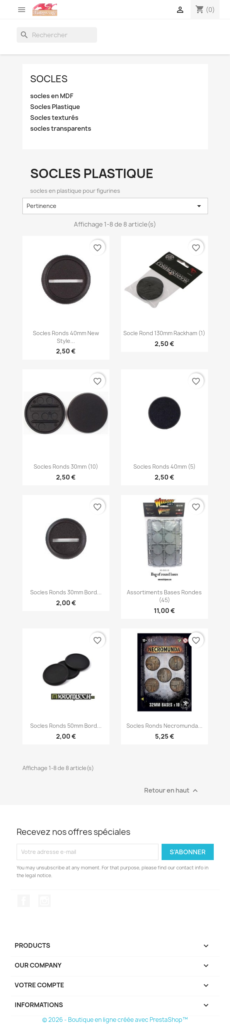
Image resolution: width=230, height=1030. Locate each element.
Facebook (23, 901)
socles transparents (60, 129)
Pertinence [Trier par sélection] (115, 206)
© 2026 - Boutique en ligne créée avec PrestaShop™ (115, 1020)
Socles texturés (54, 118)
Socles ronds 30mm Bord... (66, 592)
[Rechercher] (57, 35)
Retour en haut (172, 790)
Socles (49, 78)
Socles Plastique (55, 107)
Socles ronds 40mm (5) (164, 466)
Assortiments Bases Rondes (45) (164, 596)
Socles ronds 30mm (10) (66, 466)
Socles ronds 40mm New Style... (66, 336)
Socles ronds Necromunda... (164, 725)
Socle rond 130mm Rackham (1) (164, 333)
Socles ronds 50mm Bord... (66, 725)
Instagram (44, 901)
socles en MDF (51, 96)
